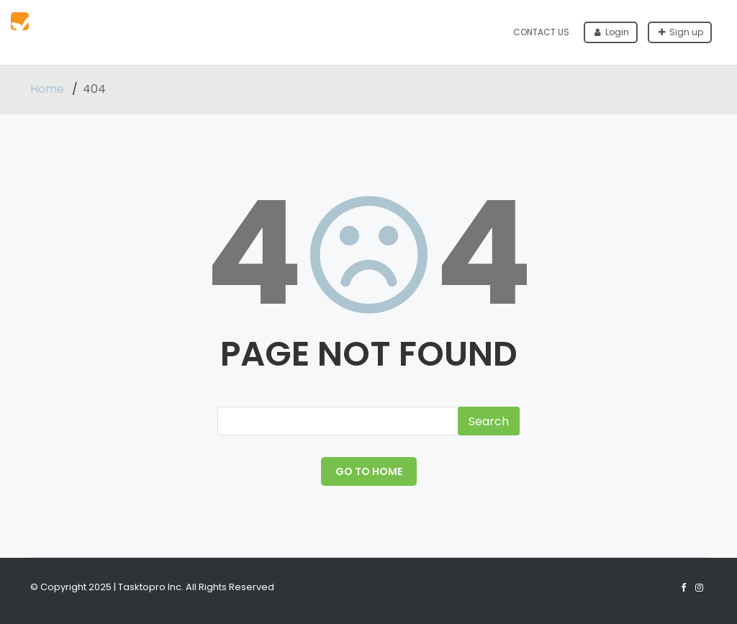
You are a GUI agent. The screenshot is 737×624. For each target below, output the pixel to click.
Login (611, 32)
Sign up (681, 32)
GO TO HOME (368, 471)
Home (48, 89)
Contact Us (541, 32)
